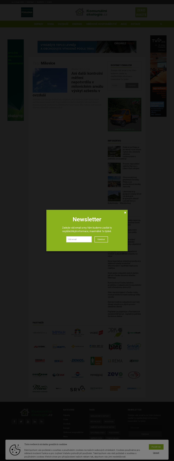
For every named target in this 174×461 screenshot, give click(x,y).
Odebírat (101, 239)
